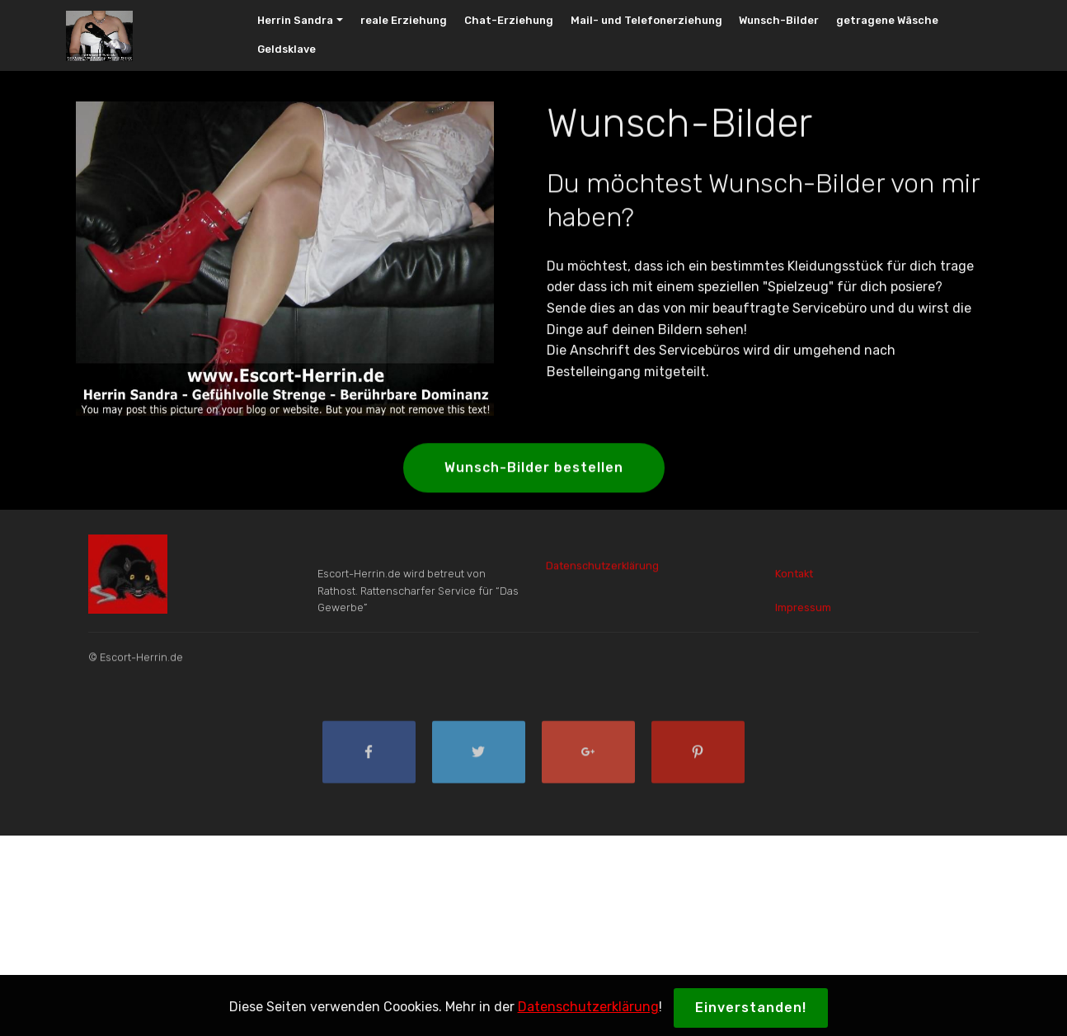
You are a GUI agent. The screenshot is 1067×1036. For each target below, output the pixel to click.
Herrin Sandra (295, 20)
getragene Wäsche (887, 20)
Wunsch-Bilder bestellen (533, 469)
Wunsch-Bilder (779, 20)
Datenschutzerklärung (602, 569)
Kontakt (794, 583)
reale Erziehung (403, 20)
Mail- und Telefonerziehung (646, 20)
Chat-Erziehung (508, 20)
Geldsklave (286, 49)
